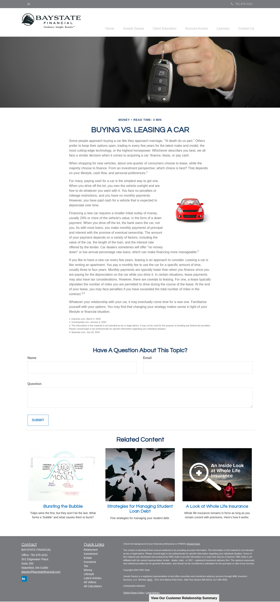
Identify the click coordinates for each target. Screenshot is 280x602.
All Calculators (93, 586)
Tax (86, 566)
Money (88, 570)
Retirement (91, 550)
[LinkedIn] (29, 4)
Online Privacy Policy (133, 593)
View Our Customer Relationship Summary (184, 598)
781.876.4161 (242, 3)
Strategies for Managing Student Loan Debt (140, 509)
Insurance (90, 562)
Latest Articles (92, 578)
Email (147, 358)
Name (32, 358)
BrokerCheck (193, 544)
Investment (91, 554)
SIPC (149, 580)
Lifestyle (89, 574)
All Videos (90, 582)
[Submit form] (38, 420)
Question (35, 384)
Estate (88, 558)
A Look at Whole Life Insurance (217, 507)
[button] (127, 22)
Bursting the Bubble (63, 507)
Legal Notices (153, 593)
